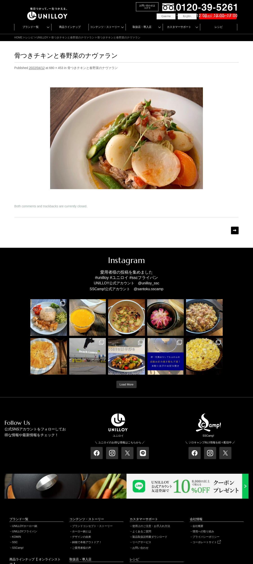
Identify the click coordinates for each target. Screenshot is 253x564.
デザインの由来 (81, 536)
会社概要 (198, 526)
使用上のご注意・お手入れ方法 (151, 526)
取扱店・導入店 (142, 27)
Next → (235, 230)
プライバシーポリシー (206, 536)
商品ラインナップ (70, 27)
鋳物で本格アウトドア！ (87, 542)
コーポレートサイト (207, 542)
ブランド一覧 (30, 27)
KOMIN (16, 536)
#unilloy (102, 277)
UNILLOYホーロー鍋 (24, 526)
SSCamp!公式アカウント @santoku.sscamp (126, 289)
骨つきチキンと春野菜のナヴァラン (72, 37)
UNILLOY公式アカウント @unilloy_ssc (126, 283)
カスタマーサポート (179, 27)
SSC (15, 542)
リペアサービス (141, 542)
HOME (18, 37)
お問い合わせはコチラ (147, 6)
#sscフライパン (143, 277)
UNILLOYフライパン (24, 531)
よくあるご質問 (141, 531)
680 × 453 (56, 68)
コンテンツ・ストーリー (105, 27)
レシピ (219, 27)
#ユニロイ (119, 277)
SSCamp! (18, 547)
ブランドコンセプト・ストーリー (92, 526)
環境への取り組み (203, 531)
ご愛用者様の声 (81, 547)
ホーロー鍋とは (81, 531)
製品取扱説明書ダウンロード (149, 536)
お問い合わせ (140, 547)
